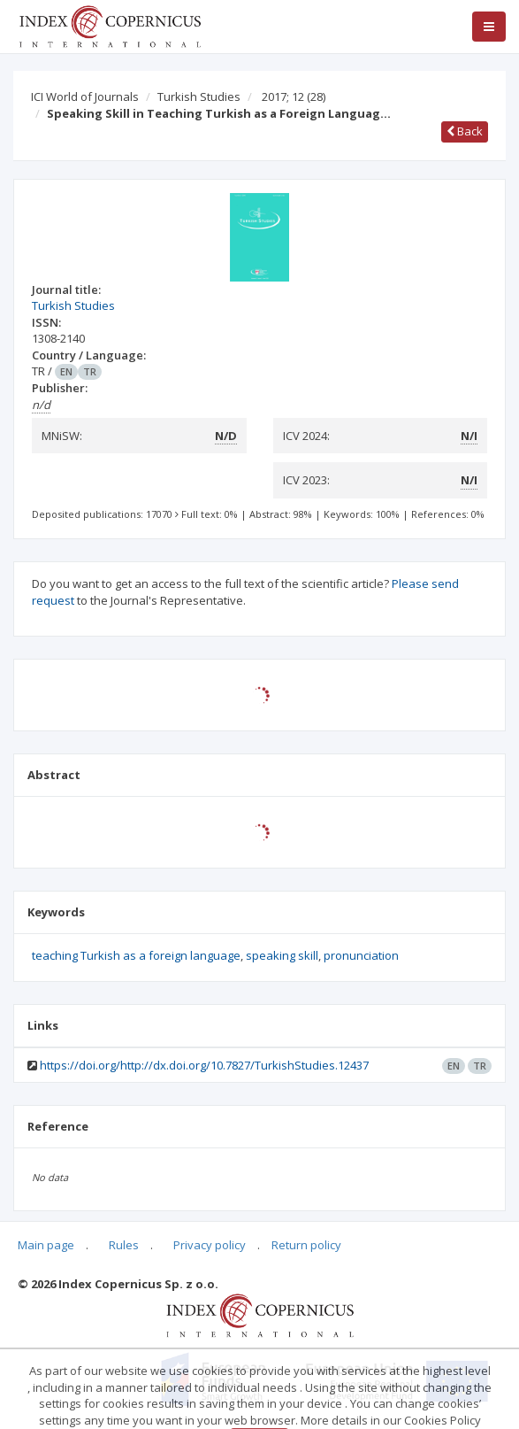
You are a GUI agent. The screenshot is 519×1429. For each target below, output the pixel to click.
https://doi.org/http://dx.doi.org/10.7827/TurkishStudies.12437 (204, 1065)
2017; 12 (293, 96)
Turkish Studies (198, 96)
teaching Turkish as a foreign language (136, 955)
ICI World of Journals (85, 96)
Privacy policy (209, 1245)
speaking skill (282, 955)
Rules (124, 1245)
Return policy (306, 1245)
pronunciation (361, 955)
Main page (46, 1245)
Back (464, 131)
